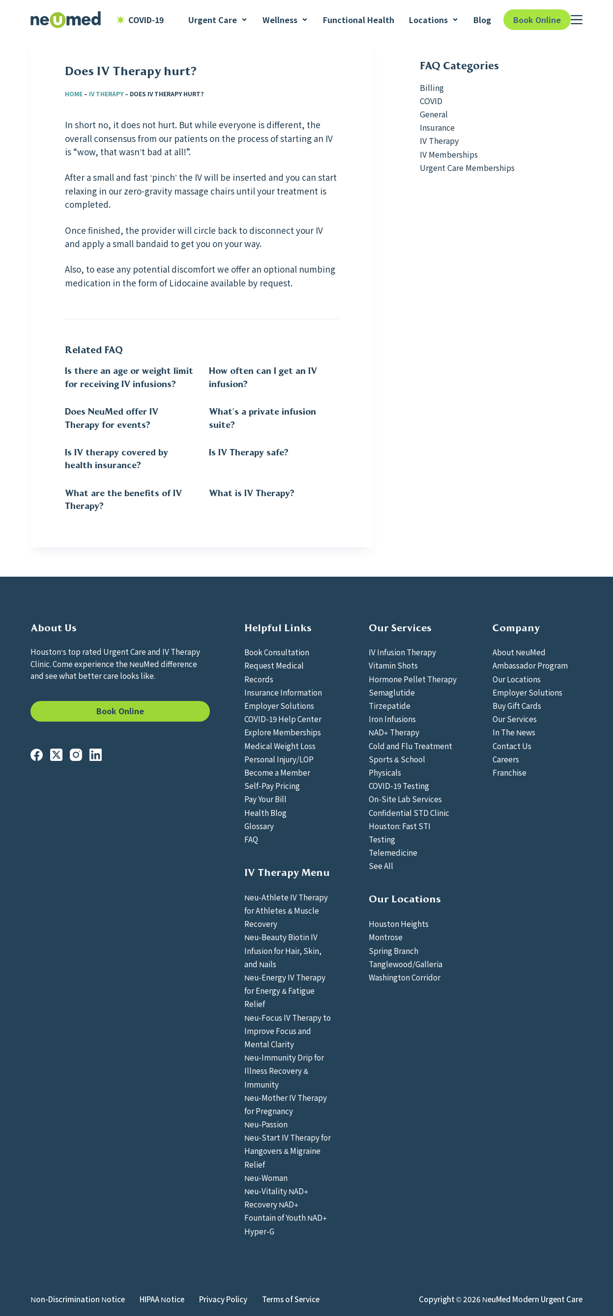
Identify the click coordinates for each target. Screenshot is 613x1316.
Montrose (386, 936)
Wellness (285, 20)
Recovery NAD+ (271, 1204)
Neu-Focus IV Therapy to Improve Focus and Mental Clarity (287, 1030)
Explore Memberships (282, 732)
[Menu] (577, 20)
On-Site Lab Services (405, 798)
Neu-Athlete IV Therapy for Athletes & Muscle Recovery (286, 910)
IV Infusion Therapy (402, 651)
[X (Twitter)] (56, 755)
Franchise (509, 772)
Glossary (259, 825)
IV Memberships (449, 154)
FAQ (251, 839)
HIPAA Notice (162, 1299)
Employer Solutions (279, 705)
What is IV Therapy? (251, 493)
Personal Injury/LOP (279, 759)
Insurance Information (283, 692)
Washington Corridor (404, 977)
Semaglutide (392, 692)
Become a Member (277, 772)
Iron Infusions (392, 718)
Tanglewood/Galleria (405, 963)
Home (74, 93)
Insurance (437, 127)
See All (381, 865)
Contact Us (512, 745)
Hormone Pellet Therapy (413, 678)
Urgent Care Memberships (467, 167)
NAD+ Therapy (394, 732)
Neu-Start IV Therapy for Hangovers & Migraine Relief (287, 1150)
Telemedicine (393, 852)
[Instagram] (76, 755)
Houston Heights (399, 923)
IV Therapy (106, 93)
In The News (514, 732)
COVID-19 (140, 20)
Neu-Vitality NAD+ (276, 1190)
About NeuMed (519, 651)
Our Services (515, 718)
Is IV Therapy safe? (249, 452)
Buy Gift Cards (517, 705)
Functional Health (358, 20)
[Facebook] (36, 755)
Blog (482, 20)
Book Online (537, 20)
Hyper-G (259, 1231)
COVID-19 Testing (399, 785)
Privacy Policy (223, 1299)
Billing (432, 87)
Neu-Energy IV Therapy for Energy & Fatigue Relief (284, 990)
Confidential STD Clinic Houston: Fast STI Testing (409, 825)
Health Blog (265, 812)
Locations (434, 20)
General (434, 114)
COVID (431, 101)
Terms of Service (291, 1299)
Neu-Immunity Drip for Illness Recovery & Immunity (284, 1070)
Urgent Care (218, 20)
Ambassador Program (530, 665)
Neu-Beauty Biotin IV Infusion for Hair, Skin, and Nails (282, 950)
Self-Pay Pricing (272, 785)
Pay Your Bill (265, 798)
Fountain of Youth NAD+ (285, 1217)
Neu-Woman (266, 1177)
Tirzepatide (389, 705)
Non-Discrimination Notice (77, 1299)
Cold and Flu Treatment (410, 745)
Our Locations (517, 678)
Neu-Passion (266, 1124)
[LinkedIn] (95, 755)
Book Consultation (276, 651)
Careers (506, 759)
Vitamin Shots (393, 665)
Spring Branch (393, 950)
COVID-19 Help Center (282, 718)
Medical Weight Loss (280, 745)
